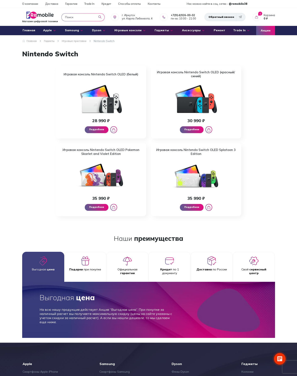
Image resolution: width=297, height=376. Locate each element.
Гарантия (71, 3)
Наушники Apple (34, 313)
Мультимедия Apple (36, 338)
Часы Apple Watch (35, 307)
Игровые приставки (255, 332)
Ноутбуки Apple (34, 325)
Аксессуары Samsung (114, 325)
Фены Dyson (180, 300)
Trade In (89, 3)
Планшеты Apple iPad (38, 319)
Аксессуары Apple (35, 332)
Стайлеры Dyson (183, 307)
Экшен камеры (251, 319)
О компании (30, 3)
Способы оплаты (129, 3)
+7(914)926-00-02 (183, 15)
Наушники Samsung (113, 319)
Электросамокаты (254, 325)
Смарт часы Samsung (114, 307)
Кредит (106, 3)
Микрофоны (249, 307)
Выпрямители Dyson (186, 313)
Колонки (247, 300)
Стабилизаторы (252, 313)
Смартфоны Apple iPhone (40, 300)
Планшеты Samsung (113, 313)
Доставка (51, 3)
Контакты (154, 3)
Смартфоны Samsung (114, 300)
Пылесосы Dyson (183, 319)
